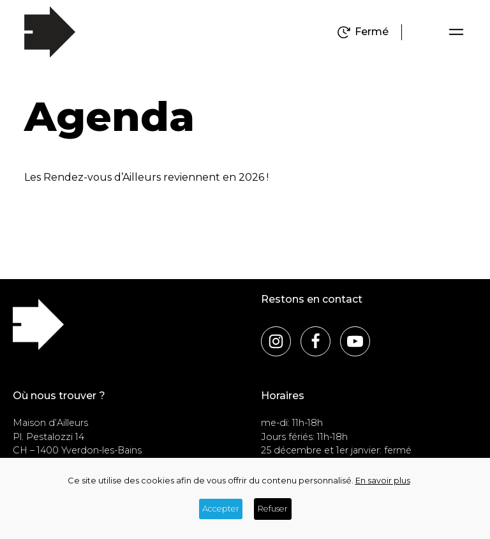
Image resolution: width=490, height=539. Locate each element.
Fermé (372, 32)
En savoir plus (382, 480)
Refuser (273, 508)
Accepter (220, 508)
